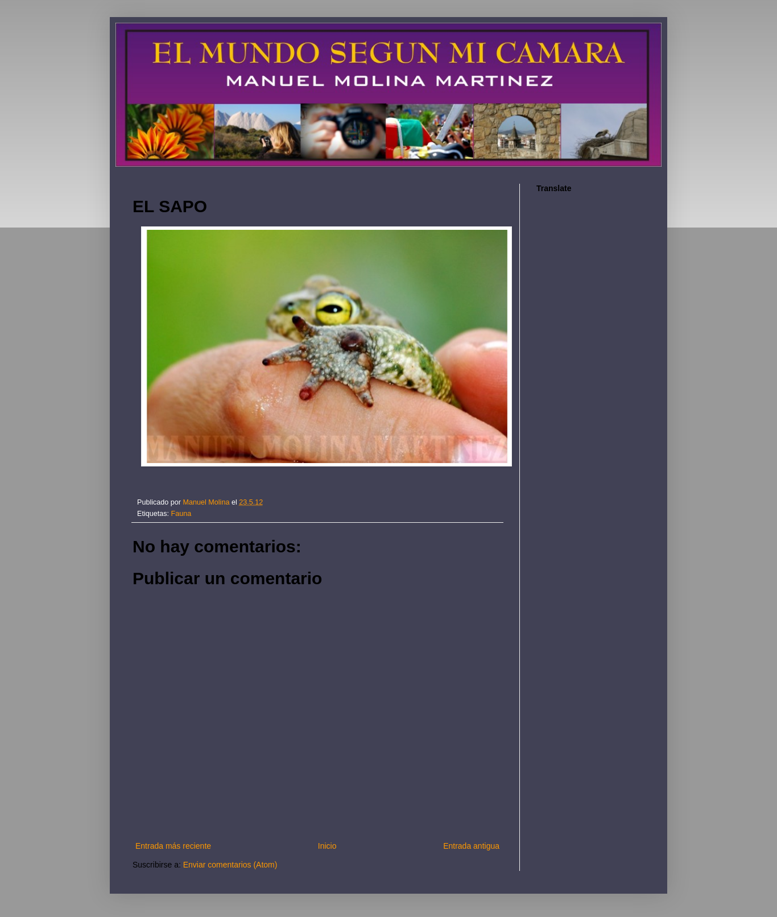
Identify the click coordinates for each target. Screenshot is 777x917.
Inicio (327, 845)
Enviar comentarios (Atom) (230, 864)
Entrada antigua (471, 845)
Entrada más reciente (173, 845)
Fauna (181, 514)
